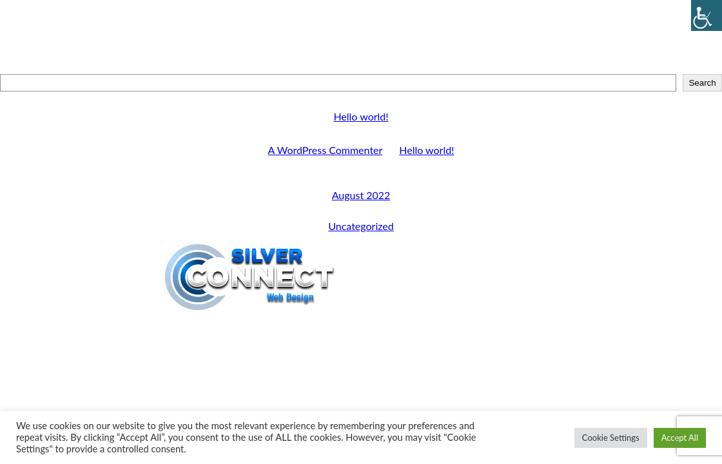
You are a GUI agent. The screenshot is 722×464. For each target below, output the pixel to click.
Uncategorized (361, 226)
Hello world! (360, 116)
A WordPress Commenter (325, 150)
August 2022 (361, 195)
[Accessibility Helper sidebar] (706, 15)
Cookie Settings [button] (610, 437)
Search (361, 68)
